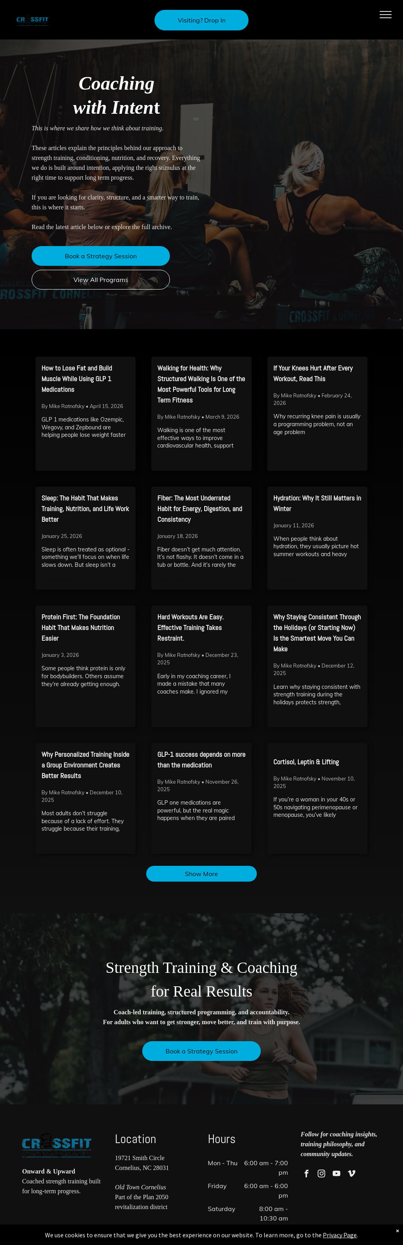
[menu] (385, 14)
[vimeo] (351, 1174)
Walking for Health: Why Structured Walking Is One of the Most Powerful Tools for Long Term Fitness (201, 383)
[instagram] (321, 1174)
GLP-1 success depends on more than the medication (201, 759)
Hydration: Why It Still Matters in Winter (317, 503)
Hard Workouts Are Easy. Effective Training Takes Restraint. (190, 627)
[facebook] (306, 1174)
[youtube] (336, 1174)
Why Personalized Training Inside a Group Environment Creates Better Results (85, 765)
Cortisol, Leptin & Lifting (306, 761)
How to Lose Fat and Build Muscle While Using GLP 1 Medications (76, 378)
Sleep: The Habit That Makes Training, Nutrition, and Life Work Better (85, 508)
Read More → (61, 460)
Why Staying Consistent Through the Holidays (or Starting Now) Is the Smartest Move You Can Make (317, 632)
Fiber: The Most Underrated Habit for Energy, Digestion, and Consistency (199, 508)
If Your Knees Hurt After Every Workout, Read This (313, 373)
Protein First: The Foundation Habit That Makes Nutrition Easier (80, 627)
